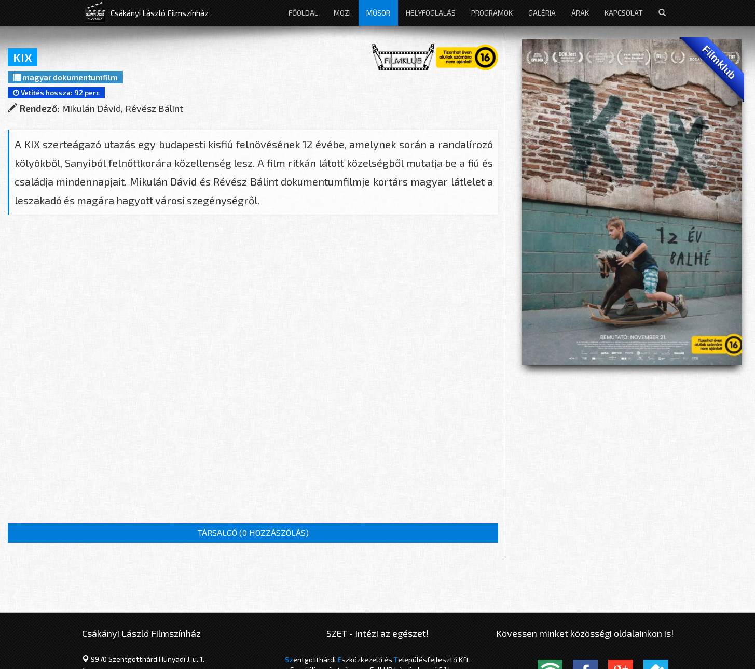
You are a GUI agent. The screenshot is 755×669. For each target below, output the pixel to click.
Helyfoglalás (431, 12)
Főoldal (303, 12)
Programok (492, 12)
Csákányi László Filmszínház (160, 13)
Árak (580, 12)
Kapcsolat (624, 12)
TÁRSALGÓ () (253, 532)
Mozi (342, 12)
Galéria (542, 12)
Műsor (378, 12)
